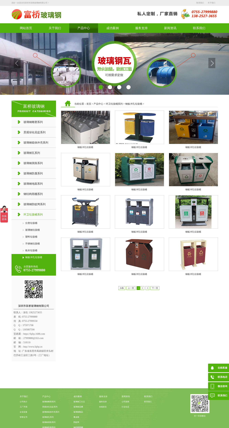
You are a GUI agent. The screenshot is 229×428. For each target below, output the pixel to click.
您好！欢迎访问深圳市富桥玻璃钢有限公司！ (30, 3)
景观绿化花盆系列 (49, 421)
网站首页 (26, 28)
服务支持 (141, 28)
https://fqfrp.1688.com (34, 334)
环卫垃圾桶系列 (114, 104)
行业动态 (125, 421)
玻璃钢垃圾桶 (32, 230)
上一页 (131, 288)
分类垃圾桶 (31, 223)
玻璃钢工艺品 (79, 416)
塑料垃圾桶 (31, 236)
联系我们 (200, 3)
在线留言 (103, 421)
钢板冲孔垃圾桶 (33, 257)
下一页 (155, 288)
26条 (122, 288)
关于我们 (211, 3)
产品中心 (83, 28)
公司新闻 (125, 416)
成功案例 (112, 28)
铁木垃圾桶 (31, 250)
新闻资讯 (170, 28)
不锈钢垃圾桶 (32, 243)
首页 (88, 104)
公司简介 (23, 416)
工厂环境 (23, 421)
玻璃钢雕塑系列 (48, 416)
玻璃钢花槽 (78, 421)
